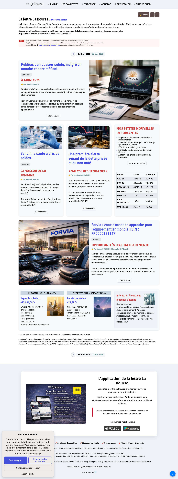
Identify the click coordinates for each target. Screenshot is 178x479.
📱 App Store (42, 45)
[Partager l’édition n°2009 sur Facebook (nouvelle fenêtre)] (96, 472)
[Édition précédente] (73, 54)
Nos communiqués (90, 443)
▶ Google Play (54, 45)
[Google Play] (132, 428)
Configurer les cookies (67, 443)
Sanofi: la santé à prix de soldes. (40, 155)
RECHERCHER (123, 4)
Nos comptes (110, 443)
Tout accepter (15, 460)
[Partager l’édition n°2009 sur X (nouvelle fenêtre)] (94, 472)
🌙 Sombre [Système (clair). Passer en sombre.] (143, 14)
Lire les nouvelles (137, 163)
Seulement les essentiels (40, 460)
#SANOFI (25, 164)
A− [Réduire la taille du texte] (152, 15)
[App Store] (112, 428)
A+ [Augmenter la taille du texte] (157, 15)
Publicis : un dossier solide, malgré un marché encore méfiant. (51, 66)
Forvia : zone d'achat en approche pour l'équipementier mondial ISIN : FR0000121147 (121, 229)
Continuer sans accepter (28, 468)
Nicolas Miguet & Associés (132, 443)
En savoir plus (28, 474)
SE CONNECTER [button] (69, 4)
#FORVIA (96, 239)
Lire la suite (53, 116)
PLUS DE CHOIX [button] (142, 4)
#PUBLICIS (26, 75)
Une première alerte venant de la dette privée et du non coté (87, 158)
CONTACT (105, 4)
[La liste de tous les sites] (173, 474)
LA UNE (52, 4)
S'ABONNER (89, 4)
